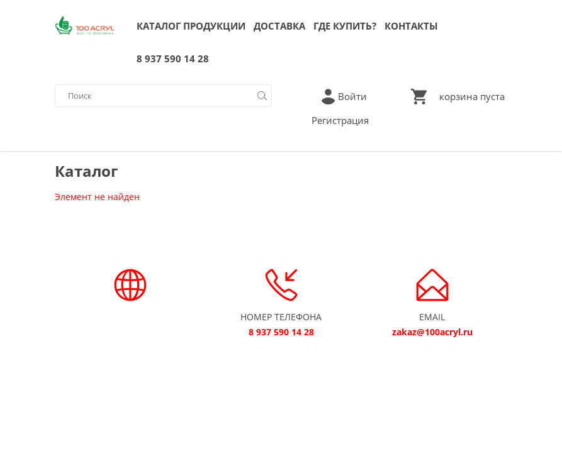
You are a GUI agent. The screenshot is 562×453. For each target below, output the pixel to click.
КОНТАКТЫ (411, 26)
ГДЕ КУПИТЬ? (344, 26)
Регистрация (340, 120)
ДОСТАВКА (279, 26)
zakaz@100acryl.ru (432, 332)
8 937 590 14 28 (173, 58)
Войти (352, 96)
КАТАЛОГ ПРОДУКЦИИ (191, 26)
